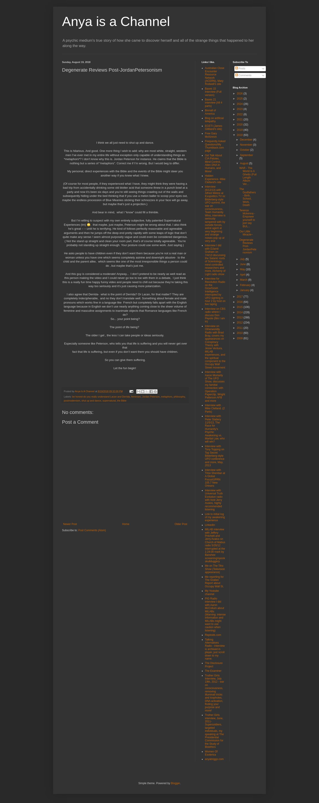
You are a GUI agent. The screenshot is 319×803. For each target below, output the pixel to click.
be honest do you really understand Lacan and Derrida (101, 396)
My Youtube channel (212, 592)
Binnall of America (210, 112)
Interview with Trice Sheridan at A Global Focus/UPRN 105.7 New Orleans (215, 478)
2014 (240, 312)
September (246, 155)
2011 (240, 327)
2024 (240, 104)
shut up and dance (91, 400)
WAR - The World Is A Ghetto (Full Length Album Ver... (248, 176)
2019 (240, 129)
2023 (240, 109)
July (242, 259)
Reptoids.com (213, 635)
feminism (136, 396)
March (244, 279)
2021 (240, 119)
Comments (243, 75)
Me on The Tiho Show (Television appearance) (215, 569)
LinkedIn (210, 525)
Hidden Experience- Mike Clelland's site (215, 179)
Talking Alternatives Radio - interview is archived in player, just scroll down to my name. (215, 649)
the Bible (121, 400)
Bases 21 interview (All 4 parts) (213, 103)
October (245, 149)
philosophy (179, 396)
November (246, 144)
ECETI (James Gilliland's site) (213, 127)
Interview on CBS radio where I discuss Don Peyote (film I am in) (215, 315)
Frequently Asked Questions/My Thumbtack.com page (215, 146)
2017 (240, 296)
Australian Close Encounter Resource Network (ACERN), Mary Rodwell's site (214, 76)
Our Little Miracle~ (246, 233)
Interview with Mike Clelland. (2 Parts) (215, 408)
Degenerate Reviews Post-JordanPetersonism (247, 246)
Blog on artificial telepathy (214, 120)
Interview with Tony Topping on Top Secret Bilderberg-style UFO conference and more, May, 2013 (214, 456)
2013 (240, 317)
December (246, 139)
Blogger (175, 783)
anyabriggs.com (214, 759)
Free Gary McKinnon (211, 135)
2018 (240, 135)
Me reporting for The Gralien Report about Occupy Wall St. (214, 581)
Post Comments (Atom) (92, 530)
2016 (240, 302)
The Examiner (213, 670)
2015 (240, 307)
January (245, 290)
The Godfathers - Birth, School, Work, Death (247, 197)
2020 (240, 124)
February (245, 285)
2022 (240, 114)
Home (125, 524)
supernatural (109, 400)
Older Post (181, 524)
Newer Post (70, 524)
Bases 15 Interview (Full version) (213, 92)
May (243, 269)
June (243, 264)
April (243, 274)
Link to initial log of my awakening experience (215, 517)
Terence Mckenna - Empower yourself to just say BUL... (247, 218)
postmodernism (72, 400)
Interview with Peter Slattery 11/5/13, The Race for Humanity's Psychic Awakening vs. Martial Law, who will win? (215, 429)
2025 (240, 98)
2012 (240, 322)
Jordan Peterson (151, 396)
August (244, 163)
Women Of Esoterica (211, 753)
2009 (240, 338)
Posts (240, 68)
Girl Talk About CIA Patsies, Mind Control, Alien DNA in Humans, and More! (213, 163)
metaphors (166, 396)
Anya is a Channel (116, 21)
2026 (240, 93)
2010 (240, 333)
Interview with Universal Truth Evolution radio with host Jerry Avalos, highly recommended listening (214, 500)
